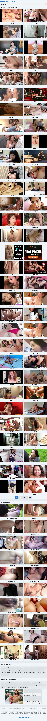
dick (31, 670)
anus (30, 672)
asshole (2, 674)
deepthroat (3, 670)
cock (14, 670)
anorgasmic (9, 670)
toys (15, 672)
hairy (10, 682)
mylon (40, 667)
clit (27, 672)
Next (30, 497)
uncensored (3, 685)
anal (2, 667)
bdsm (2, 687)
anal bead (21, 667)
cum (36, 667)
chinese (9, 667)
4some (7, 674)
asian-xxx (43, 685)
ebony (20, 682)
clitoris (43, 672)
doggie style (7, 672)
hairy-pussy (25, 687)
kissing (29, 682)
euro (8, 685)
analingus (19, 670)
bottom (44, 667)
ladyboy (35, 685)
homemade (19, 687)
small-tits (26, 685)
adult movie (31, 667)
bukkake (38, 670)
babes (2, 682)
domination (21, 685)
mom (5, 667)
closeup (33, 682)
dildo (24, 672)
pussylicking (15, 682)
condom (34, 672)
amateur (26, 667)
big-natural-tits (8, 687)
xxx (34, 670)
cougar (6, 682)
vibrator (12, 685)
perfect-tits (39, 682)
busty (42, 670)
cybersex (39, 672)
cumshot (24, 670)
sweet (31, 685)
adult (28, 670)
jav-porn (25, 682)
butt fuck (19, 672)
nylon (2, 672)
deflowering (15, 667)
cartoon (14, 687)
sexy (39, 685)
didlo (12, 672)
